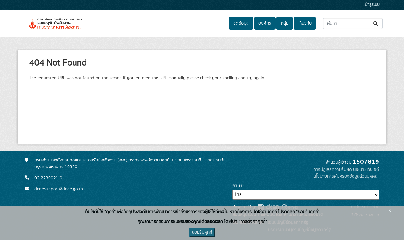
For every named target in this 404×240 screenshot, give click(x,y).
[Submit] (376, 23)
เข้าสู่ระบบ (372, 5)
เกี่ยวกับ (305, 23)
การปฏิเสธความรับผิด (332, 170)
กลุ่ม (284, 23)
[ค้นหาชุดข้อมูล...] (353, 23)
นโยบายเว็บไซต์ (366, 170)
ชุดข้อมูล (241, 23)
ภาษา (237, 186)
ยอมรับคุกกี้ (202, 232)
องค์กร (264, 23)
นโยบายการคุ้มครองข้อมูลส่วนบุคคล (345, 176)
